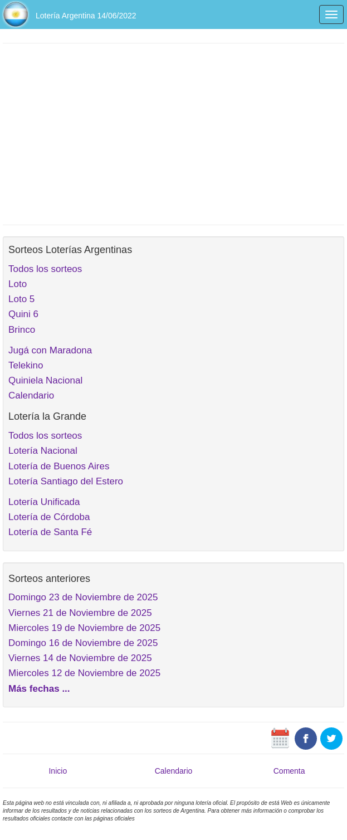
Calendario (31, 395)
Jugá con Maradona (50, 350)
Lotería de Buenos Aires (58, 466)
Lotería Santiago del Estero (65, 481)
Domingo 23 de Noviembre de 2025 (83, 597)
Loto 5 (21, 299)
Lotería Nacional (42, 450)
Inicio (57, 770)
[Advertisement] (173, 133)
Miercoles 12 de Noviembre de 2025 (84, 673)
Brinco (21, 329)
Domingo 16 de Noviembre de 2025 (83, 643)
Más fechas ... (39, 688)
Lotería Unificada (44, 502)
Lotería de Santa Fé (50, 532)
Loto (17, 284)
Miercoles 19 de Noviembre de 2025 (84, 628)
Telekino (25, 365)
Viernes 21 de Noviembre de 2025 (80, 613)
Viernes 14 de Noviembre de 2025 (80, 658)
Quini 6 (23, 314)
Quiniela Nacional (45, 380)
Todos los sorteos (45, 269)
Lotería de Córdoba (49, 517)
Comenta (289, 770)
